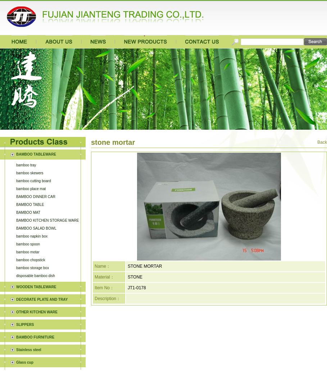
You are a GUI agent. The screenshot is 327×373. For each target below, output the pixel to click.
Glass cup (24, 290)
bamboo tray (26, 165)
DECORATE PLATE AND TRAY (42, 227)
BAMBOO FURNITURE (35, 265)
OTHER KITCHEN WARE (37, 239)
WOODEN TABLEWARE (36, 214)
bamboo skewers (30, 173)
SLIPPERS (25, 252)
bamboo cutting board (33, 181)
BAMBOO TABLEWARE (36, 154)
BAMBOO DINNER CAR (35, 197)
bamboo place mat (31, 189)
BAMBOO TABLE (30, 205)
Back (322, 142)
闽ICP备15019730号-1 (219, 348)
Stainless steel (28, 277)
